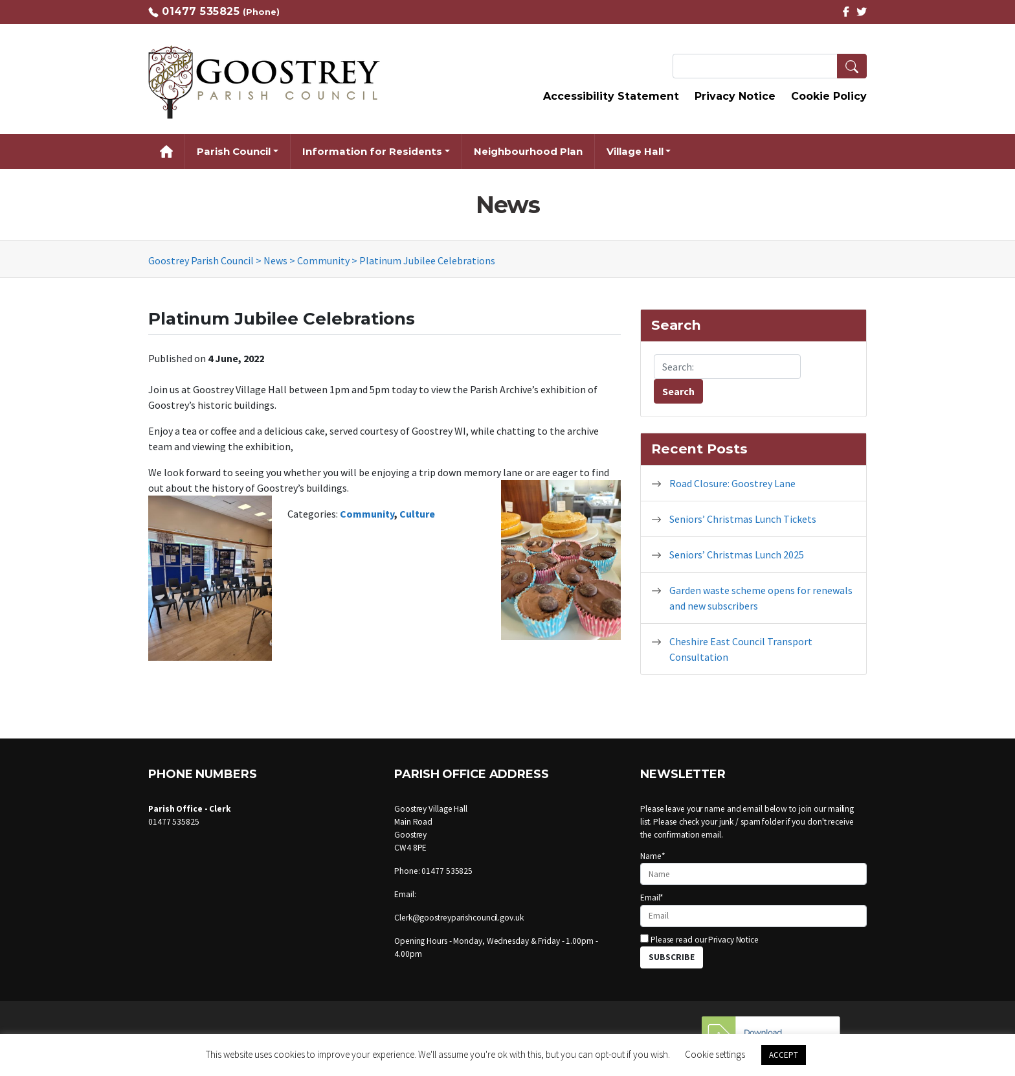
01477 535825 (201, 11)
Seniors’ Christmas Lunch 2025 (736, 554)
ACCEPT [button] (783, 1054)
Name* (753, 868)
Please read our (699, 939)
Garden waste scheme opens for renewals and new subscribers (761, 598)
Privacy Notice (735, 96)
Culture (417, 513)
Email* (753, 909)
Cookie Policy (829, 96)
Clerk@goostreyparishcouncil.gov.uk (459, 917)
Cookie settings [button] (715, 1054)
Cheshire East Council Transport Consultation (740, 649)
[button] (852, 66)
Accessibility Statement (611, 96)
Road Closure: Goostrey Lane (732, 483)
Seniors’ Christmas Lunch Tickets (742, 518)
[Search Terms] (770, 66)
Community (367, 513)
